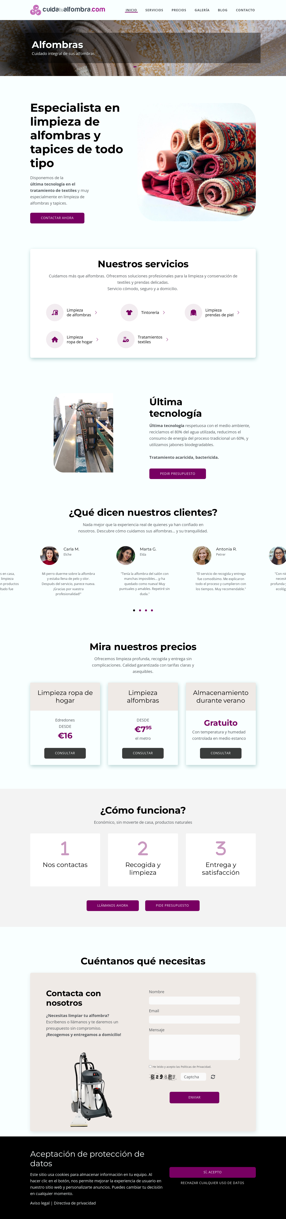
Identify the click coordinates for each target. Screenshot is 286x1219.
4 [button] (151, 66)
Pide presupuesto (172, 905)
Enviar (194, 1097)
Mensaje (156, 1029)
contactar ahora (57, 218)
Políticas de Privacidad (196, 1067)
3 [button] (145, 66)
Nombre (156, 991)
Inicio (131, 10)
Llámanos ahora (112, 905)
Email (154, 1010)
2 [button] (140, 66)
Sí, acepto (213, 1172)
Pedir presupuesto (177, 473)
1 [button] (134, 66)
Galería (202, 10)
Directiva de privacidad (75, 1203)
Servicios (154, 10)
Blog (223, 10)
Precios (179, 10)
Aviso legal (40, 1203)
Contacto (245, 10)
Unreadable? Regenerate (213, 1076)
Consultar (65, 753)
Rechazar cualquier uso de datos (212, 1183)
